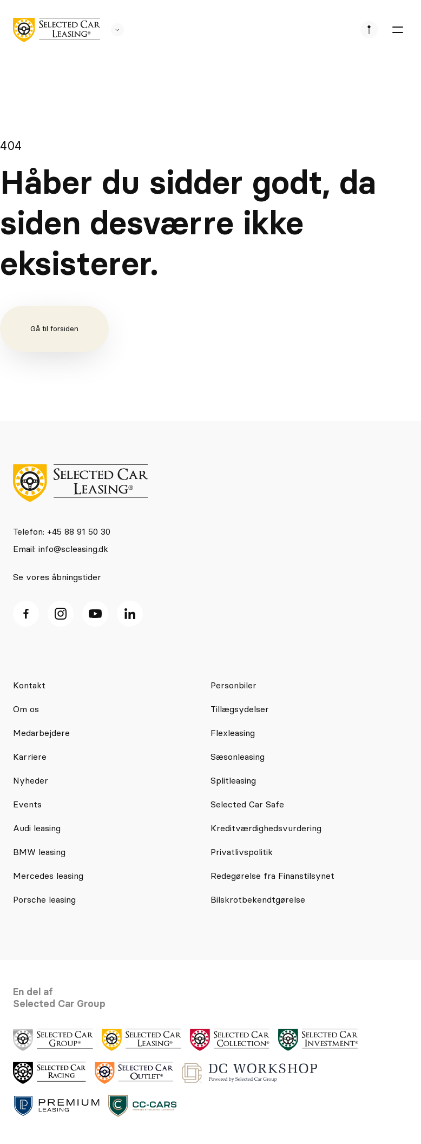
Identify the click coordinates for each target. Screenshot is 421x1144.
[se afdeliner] (369, 29)
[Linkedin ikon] (130, 614)
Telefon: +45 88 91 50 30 (61, 531)
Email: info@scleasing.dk (60, 548)
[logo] (56, 30)
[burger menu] (397, 30)
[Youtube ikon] (95, 614)
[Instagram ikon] (61, 614)
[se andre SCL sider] (112, 29)
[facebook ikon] (26, 614)
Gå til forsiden (54, 328)
